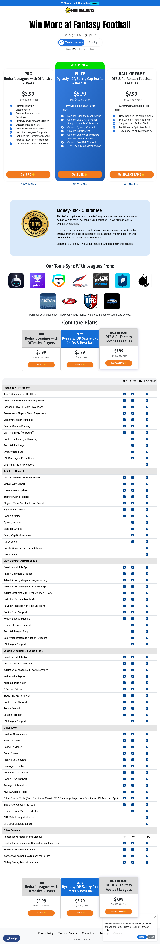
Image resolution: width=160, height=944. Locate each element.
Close (151, 937)
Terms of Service (67, 933)
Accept (142, 937)
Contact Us (88, 933)
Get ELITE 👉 (80, 174)
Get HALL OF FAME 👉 (131, 174)
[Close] (154, 917)
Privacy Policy (45, 933)
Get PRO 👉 (28, 174)
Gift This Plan (28, 184)
